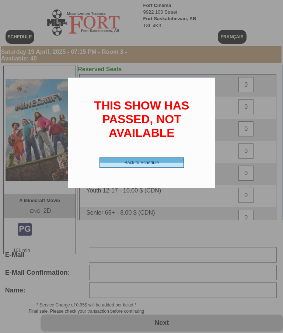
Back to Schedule (142, 162)
